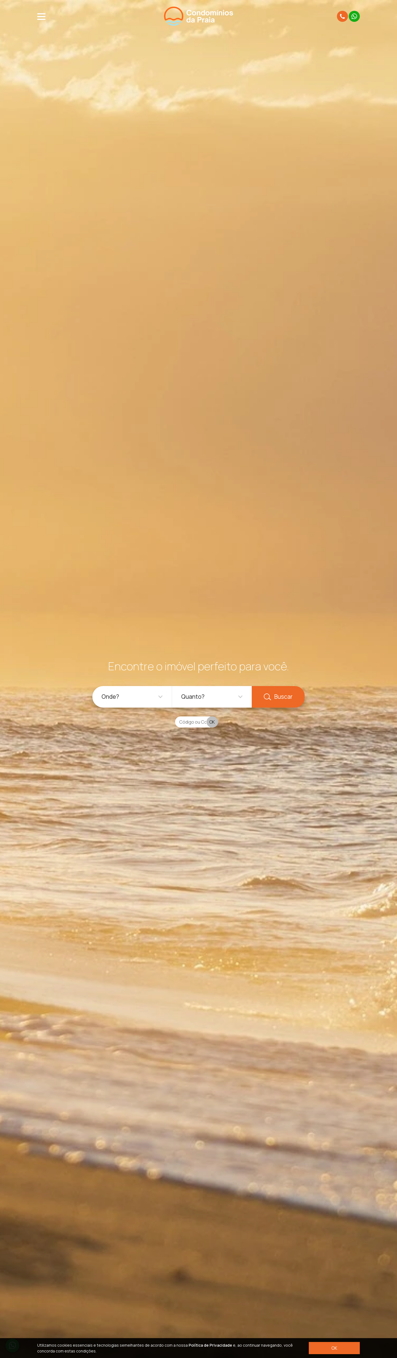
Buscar (278, 696)
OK (334, 1348)
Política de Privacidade (210, 1345)
